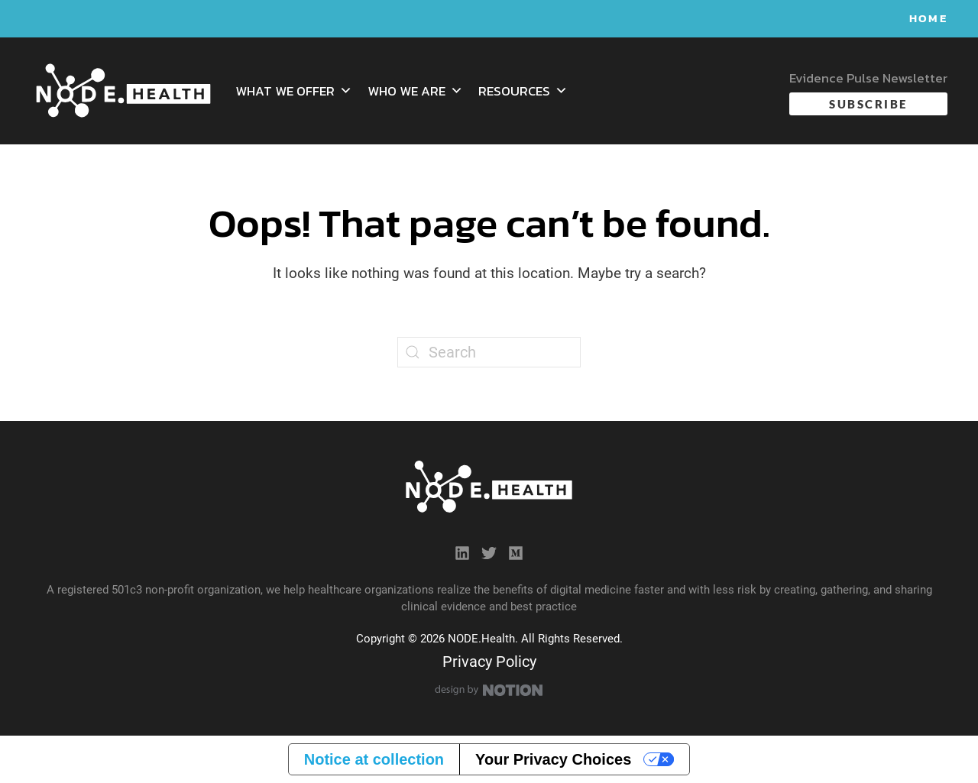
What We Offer (293, 91)
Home (928, 18)
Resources (523, 91)
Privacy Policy (489, 661)
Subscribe (868, 104)
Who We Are (415, 91)
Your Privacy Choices (553, 759)
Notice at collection (374, 759)
